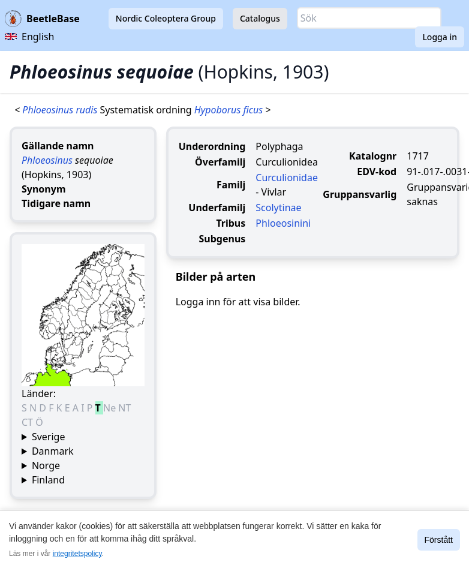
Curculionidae (286, 177)
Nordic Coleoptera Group (166, 18)
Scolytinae (278, 207)
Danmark (53, 451)
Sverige (48, 436)
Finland (48, 479)
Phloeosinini (283, 223)
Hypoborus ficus (229, 109)
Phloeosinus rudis (61, 109)
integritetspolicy (77, 553)
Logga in (439, 37)
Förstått (439, 540)
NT (124, 407)
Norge (46, 465)
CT (28, 422)
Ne (110, 407)
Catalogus (260, 18)
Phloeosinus (47, 160)
